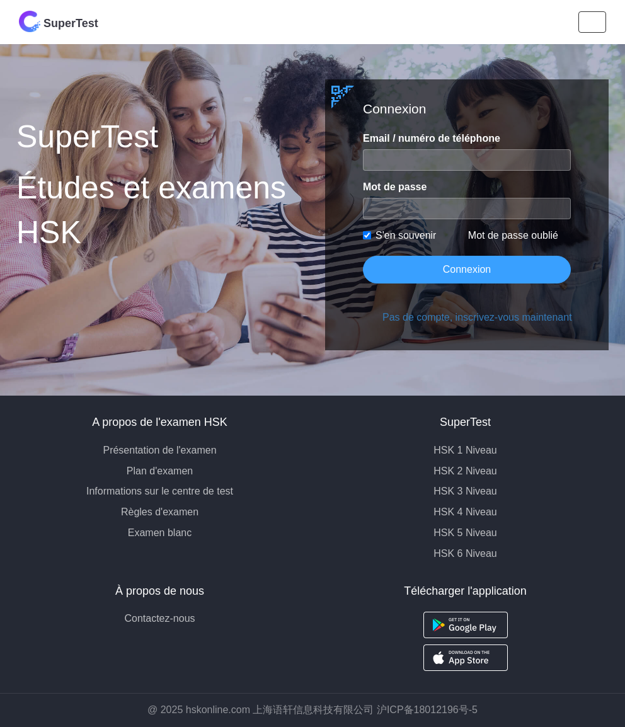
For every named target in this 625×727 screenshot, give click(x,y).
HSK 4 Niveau (465, 512)
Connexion (467, 269)
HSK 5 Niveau (465, 532)
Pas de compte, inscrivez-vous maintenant (476, 317)
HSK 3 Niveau (465, 491)
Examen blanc (160, 532)
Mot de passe (395, 186)
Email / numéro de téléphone (431, 138)
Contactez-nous (159, 618)
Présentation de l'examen (159, 450)
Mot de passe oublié (513, 235)
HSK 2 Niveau (465, 471)
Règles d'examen (159, 512)
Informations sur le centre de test (159, 491)
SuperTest (58, 21)
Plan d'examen (160, 471)
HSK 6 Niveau (465, 553)
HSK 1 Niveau (465, 450)
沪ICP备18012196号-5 (427, 709)
